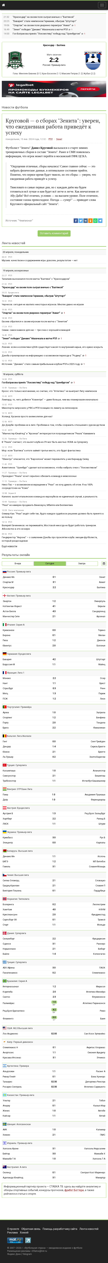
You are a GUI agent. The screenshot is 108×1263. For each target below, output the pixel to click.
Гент (5, 741)
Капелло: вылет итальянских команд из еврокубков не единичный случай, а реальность (50, 496)
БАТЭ (5, 861)
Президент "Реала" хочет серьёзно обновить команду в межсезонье (39, 476)
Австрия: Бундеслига (18, 808)
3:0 (54, 837)
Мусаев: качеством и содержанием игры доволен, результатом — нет (39, 260)
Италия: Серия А (16, 624)
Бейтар (6, 1153)
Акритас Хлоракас (95, 1047)
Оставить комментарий (54, 233)
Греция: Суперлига (17, 962)
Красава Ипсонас (12, 1057)
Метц (5, 693)
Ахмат (102, 582)
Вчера (18, 563)
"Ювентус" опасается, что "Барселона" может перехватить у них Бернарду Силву (45, 459)
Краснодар (48, 45)
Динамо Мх (8, 577)
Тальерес (7, 1081)
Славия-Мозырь (97, 866)
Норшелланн (9, 949)
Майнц (101, 664)
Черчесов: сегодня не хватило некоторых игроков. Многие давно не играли (43, 304)
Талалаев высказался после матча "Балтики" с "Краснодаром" (36, 279)
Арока (6, 712)
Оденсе (7, 944)
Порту (6, 722)
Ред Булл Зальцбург (95, 813)
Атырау (6, 1105)
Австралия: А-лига (17, 1167)
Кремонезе (8, 630)
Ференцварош (98, 799)
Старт (5, 925)
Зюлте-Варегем (97, 757)
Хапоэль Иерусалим (94, 1148)
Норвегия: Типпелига (18, 899)
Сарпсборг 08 (10, 919)
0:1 (54, 577)
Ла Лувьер (8, 757)
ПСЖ (5, 698)
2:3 (54, 997)
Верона (6, 635)
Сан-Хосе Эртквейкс (94, 1033)
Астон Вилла (9, 611)
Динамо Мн (9, 856)
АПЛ (10, 396)
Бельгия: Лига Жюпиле (19, 736)
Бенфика (100, 717)
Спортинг (7, 717)
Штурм (102, 824)
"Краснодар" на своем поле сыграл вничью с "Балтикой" (43, 17)
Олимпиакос (98, 973)
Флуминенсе (98, 997)
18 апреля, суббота (13, 374)
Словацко (100, 880)
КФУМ (102, 909)
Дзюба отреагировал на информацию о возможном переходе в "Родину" (41, 355)
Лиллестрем (99, 904)
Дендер (7, 746)
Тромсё (101, 919)
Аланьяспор (99, 770)
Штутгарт (100, 659)
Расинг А (100, 1071)
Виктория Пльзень (12, 890)
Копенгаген (99, 954)
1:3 (54, 693)
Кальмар (100, 1129)
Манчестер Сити (11, 616)
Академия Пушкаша (95, 794)
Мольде (101, 925)
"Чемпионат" (25, 220)
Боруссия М (9, 664)
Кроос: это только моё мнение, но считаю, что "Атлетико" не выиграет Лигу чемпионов (49, 391)
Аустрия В (8, 813)
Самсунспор (9, 776)
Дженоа (101, 640)
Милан (101, 635)
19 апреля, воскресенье (16, 270)
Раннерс (101, 944)
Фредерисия (98, 938)
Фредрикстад (98, 914)
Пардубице (99, 890)
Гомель (6, 866)
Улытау (6, 1100)
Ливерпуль (99, 601)
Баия (102, 1018)
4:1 (54, 606)
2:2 (54, 587)
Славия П (100, 885)
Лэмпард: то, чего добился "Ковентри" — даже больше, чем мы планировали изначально (50, 399)
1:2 (54, 601)
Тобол (102, 1100)
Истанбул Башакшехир (93, 781)
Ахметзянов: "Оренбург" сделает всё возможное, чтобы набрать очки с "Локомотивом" (49, 467)
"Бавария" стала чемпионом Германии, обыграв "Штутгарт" (45, 21)
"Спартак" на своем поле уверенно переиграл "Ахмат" (42, 25)
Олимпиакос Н (10, 1047)
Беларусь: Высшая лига (20, 851)
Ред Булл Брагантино (13, 1011)
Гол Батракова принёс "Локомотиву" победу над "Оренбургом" (47, 33)
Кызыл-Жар (99, 1105)
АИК (5, 1129)
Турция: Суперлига (17, 765)
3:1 (54, 582)
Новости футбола (15, 107)
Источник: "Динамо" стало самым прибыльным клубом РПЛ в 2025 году (41, 364)
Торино (101, 630)
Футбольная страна (35, 1248)
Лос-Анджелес (10, 1033)
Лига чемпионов (16, 510)
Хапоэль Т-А (99, 1159)
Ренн (102, 688)
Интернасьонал (11, 986)
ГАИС (102, 1135)
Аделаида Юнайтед (13, 1177)
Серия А (12, 493)
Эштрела (100, 712)
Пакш (5, 794)
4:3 (54, 611)
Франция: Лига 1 (15, 672)
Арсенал (100, 616)
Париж (102, 693)
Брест (102, 683)
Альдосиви (8, 1071)
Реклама (12, 1232)
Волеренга (8, 904)
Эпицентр (8, 842)
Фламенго (8, 1018)
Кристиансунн (10, 914)
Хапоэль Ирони (10, 1148)
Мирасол (100, 986)
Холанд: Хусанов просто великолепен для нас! (27, 416)
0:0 (54, 630)
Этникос (101, 1057)
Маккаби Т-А (9, 1159)
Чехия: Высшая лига (18, 875)
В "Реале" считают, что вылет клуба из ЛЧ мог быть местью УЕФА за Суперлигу (45, 442)
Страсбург (8, 688)
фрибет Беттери (74, 1190)
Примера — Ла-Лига (17, 388)
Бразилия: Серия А (17, 981)
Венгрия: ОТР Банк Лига (19, 789)
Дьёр (5, 799)
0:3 (54, 688)
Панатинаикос (10, 973)
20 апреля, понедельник (16, 252)
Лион (102, 698)
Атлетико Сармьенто (94, 1087)
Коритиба (7, 992)
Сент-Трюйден (98, 741)
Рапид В (101, 818)
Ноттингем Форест (12, 606)
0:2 (54, 757)
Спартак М (8, 582)
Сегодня (49, 563)
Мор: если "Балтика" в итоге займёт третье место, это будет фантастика (41, 450)
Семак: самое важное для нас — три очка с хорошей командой (36, 330)
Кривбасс (8, 837)
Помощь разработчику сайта (60, 1228)
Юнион (6, 752)
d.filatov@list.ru (39, 1251)
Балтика (61, 45)
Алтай (102, 1116)
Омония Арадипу (96, 1052)
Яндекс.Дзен (14, 1254)
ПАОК (102, 967)
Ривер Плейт (9, 1076)
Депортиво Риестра (95, 1081)
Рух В (102, 837)
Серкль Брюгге (97, 746)
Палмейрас (8, 1003)
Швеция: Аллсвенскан (19, 1124)
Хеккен (6, 1135)
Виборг (101, 949)
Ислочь (101, 856)
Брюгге (101, 752)
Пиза (5, 640)
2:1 (54, 616)
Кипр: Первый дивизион (20, 1042)
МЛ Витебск (99, 861)
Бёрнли (101, 606)
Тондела (100, 722)
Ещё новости (9, 546)
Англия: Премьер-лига (19, 595)
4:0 (54, 909)
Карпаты (100, 842)
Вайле (6, 954)
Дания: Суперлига (16, 933)
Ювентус (7, 645)
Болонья (101, 645)
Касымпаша (9, 770)
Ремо (102, 1011)
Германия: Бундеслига (19, 654)
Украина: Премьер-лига (19, 832)
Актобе (101, 1110)
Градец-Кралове (11, 885)
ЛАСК (6, 824)
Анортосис (8, 1052)
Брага (6, 727)
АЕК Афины (9, 967)
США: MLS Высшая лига (20, 1028)
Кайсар (6, 1116)
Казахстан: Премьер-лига (20, 1095)
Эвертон (7, 601)
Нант (5, 683)
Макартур (100, 1177)
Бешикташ (100, 776)
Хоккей (24, 1232)
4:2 (54, 659)
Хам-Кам (7, 909)
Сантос (6, 997)
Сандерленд (98, 611)
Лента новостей (13, 243)
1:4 (54, 746)
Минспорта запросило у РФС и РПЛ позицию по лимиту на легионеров (40, 408)
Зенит (59, 139)
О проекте (13, 1228)
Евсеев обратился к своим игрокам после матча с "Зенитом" (35, 321)
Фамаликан (99, 727)
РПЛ (50, 139)
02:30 (54, 1081)
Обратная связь (31, 1228)
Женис (6, 1110)
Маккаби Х (99, 1153)
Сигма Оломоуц (11, 880)
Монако (7, 678)
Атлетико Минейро (95, 992)
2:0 (54, 645)
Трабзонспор (9, 781)
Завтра (81, 563)
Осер (102, 678)
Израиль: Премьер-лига (19, 1143)
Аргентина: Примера (18, 1066)
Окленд (7, 1172)
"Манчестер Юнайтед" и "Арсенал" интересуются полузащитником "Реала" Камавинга (48, 433)
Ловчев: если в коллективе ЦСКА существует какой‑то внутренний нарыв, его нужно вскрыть (52, 347)
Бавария (7, 659)
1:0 (54, 712)
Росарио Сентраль (12, 1087)
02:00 (54, 1033)
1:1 (54, 664)
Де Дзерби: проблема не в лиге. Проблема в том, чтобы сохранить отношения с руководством (53, 425)
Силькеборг (9, 938)
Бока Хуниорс (98, 1076)
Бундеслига (13, 292)
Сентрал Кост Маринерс (93, 1172)
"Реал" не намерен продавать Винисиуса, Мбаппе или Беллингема (37, 505)
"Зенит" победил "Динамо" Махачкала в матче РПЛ (40, 29)
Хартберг (7, 818)
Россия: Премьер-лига (54, 65)
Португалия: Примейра (19, 707)
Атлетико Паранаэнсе (94, 1003)
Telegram (27, 1254)
